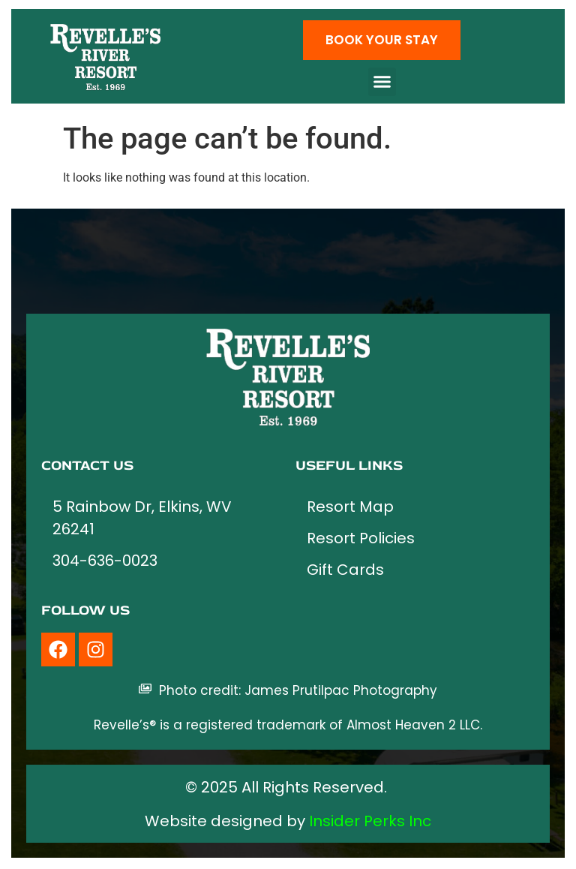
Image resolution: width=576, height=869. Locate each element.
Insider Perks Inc (370, 820)
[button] (382, 82)
